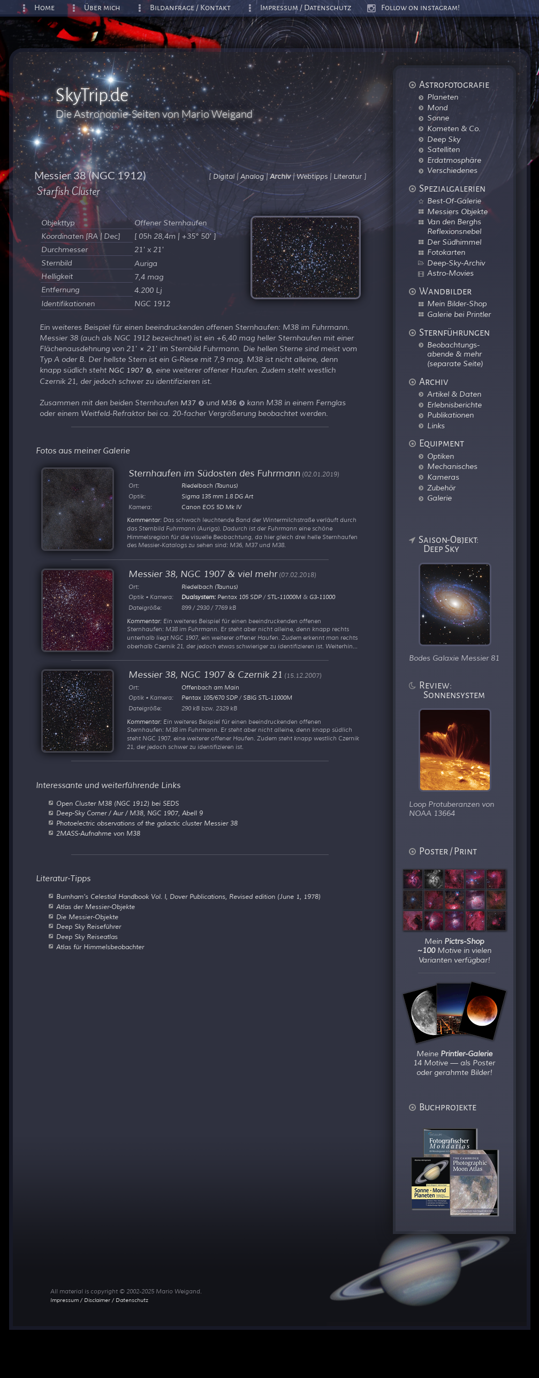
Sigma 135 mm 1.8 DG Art (217, 496)
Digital (223, 176)
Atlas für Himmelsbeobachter (100, 947)
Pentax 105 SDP (239, 597)
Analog (252, 176)
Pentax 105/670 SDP (209, 697)
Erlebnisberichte (454, 405)
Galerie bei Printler (459, 314)
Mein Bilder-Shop (457, 303)
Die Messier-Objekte (87, 917)
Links (436, 425)
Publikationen (450, 415)
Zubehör (441, 488)
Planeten (442, 97)
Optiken (440, 456)
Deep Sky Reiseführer (88, 926)
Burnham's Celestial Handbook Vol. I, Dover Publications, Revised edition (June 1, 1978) (188, 896)
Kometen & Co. (454, 128)
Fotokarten (446, 252)
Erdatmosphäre (454, 160)
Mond (437, 107)
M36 (233, 403)
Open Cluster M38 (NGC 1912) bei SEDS (117, 803)
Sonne (438, 118)
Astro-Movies (450, 273)
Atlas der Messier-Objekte (95, 907)
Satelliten (443, 149)
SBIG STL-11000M (267, 697)
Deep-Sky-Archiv (456, 263)
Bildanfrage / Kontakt (190, 8)
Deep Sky (443, 139)
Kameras (443, 477)
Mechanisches (452, 466)
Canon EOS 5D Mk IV (211, 507)
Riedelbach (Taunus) (209, 485)
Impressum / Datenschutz (306, 8)
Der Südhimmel (454, 242)
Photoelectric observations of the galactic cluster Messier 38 (147, 823)
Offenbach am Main (210, 687)
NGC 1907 (130, 370)
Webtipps (312, 176)
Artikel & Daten (454, 394)
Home (44, 8)
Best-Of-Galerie (454, 201)
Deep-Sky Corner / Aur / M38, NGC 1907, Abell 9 (129, 813)
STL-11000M (284, 597)
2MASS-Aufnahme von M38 (98, 833)
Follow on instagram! (420, 8)
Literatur (347, 176)
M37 (192, 403)
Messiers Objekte (457, 211)
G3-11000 (322, 597)
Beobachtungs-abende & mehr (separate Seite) (455, 354)
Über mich (102, 8)
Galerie (439, 498)
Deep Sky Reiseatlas (87, 937)
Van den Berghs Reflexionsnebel (454, 226)
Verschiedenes (452, 170)
